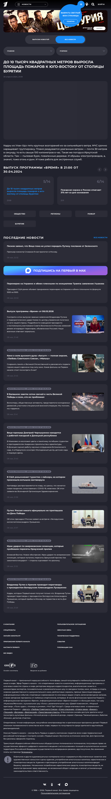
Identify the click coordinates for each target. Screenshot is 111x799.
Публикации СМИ (64, 647)
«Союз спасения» (66, 709)
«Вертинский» (30, 712)
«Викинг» (93, 709)
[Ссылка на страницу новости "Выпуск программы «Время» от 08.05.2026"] (55, 324)
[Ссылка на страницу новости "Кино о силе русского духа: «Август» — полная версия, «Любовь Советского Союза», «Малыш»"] (55, 363)
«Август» (26, 709)
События (61, 642)
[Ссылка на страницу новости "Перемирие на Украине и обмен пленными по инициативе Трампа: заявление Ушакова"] (55, 290)
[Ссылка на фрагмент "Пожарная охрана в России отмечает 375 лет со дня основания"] (82, 191)
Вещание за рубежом (38, 667)
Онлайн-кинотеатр (11, 636)
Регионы (55, 214)
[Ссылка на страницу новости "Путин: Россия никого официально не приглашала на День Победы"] (55, 519)
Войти (101, 4)
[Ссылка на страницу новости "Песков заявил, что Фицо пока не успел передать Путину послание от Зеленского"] (55, 252)
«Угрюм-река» (81, 709)
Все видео (7, 653)
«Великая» (18, 712)
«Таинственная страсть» (49, 712)
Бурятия (19, 224)
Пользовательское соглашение (71, 624)
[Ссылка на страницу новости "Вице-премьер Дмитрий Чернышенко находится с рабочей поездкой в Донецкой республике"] (55, 443)
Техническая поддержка (68, 636)
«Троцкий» (8, 712)
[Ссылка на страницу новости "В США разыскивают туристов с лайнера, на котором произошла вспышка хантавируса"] (55, 485)
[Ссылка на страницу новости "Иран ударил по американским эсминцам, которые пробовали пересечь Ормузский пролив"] (55, 554)
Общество (19, 214)
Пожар (91, 214)
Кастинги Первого (11, 647)
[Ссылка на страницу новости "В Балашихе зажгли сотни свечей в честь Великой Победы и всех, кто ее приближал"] (55, 402)
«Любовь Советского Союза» (44, 709)
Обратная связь (64, 630)
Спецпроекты (9, 630)
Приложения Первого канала (16, 642)
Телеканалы (26, 752)
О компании (8, 624)
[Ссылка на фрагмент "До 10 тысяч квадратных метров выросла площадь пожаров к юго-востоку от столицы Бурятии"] (28, 191)
